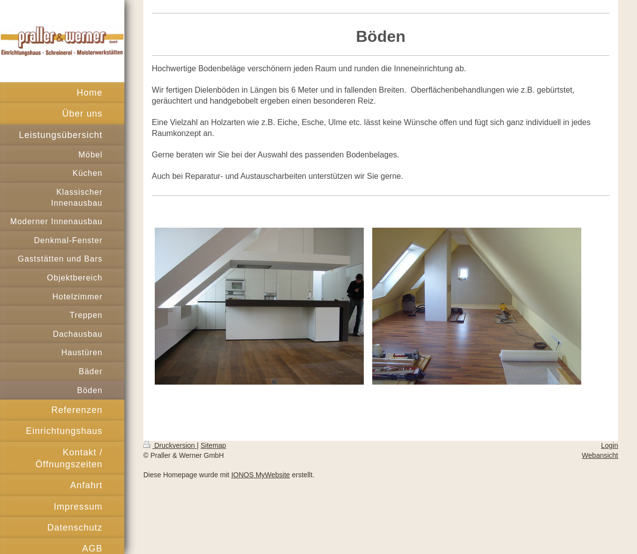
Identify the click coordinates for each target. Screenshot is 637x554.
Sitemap (213, 445)
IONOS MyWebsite (260, 475)
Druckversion (170, 445)
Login (609, 445)
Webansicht (600, 455)
